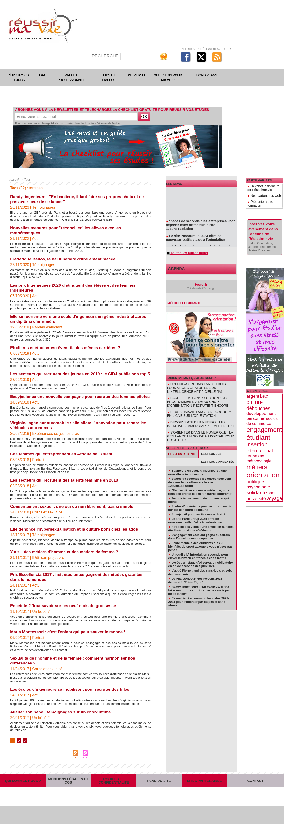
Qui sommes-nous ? (23, 795)
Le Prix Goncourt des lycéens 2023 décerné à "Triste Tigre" (195, 570)
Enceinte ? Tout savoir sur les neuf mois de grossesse (65, 615)
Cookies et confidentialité (114, 794)
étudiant (258, 425)
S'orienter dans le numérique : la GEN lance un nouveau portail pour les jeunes (200, 429)
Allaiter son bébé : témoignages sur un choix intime (62, 722)
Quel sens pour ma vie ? (168, 77)
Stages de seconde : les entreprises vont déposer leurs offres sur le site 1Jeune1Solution (201, 224)
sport (272, 481)
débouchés (258, 396)
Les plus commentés (217, 452)
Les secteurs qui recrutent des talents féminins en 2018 (66, 490)
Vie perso (136, 75)
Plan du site (159, 795)
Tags (27, 179)
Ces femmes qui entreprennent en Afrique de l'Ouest (63, 464)
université (256, 486)
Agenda (174, 270)
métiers (256, 455)
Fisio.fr (201, 286)
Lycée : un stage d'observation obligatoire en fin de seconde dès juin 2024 (200, 554)
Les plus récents (182, 444)
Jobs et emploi (108, 77)
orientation (263, 463)
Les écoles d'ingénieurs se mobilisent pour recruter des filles (72, 699)
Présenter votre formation (264, 196)
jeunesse (255, 444)
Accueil (14, 179)
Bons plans (206, 75)
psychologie (258, 475)
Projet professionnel (71, 77)
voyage (274, 486)
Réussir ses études (18, 77)
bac (264, 384)
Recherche (106, 56)
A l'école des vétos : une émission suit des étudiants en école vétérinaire (198, 245)
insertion (256, 433)
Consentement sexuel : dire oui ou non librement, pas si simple (74, 516)
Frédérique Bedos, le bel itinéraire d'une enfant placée (64, 259)
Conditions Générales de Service (102, 123)
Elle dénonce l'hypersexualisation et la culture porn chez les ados (76, 539)
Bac (42, 75)
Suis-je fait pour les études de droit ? (198, 504)
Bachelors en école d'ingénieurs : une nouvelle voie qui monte (197, 462)
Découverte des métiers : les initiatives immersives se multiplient (200, 420)
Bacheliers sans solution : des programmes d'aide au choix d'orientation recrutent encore (200, 400)
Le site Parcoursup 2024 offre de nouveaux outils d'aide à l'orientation (199, 234)
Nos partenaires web (261, 192)
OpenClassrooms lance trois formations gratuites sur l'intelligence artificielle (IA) (199, 388)
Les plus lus (211, 444)
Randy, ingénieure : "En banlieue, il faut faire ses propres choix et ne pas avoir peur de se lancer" (200, 580)
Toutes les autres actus (185, 254)
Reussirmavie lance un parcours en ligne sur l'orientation (196, 411)
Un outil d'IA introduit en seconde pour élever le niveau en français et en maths (198, 546)
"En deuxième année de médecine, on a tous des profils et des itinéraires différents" (200, 482)
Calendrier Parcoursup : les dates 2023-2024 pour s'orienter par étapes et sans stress (198, 592)
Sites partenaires (204, 795)
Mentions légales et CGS (68, 795)
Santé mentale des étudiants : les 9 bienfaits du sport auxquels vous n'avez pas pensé (200, 536)
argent (252, 384)
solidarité (256, 481)
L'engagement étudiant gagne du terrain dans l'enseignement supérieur (199, 526)
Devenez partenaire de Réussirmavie (263, 186)
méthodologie (258, 449)
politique (255, 469)
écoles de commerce (262, 409)
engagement (264, 418)
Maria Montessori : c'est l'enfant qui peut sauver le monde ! (70, 641)
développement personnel (261, 404)
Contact (255, 795)
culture (254, 390)
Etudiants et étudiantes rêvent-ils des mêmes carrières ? (67, 347)
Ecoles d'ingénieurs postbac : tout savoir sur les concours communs (199, 498)
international (259, 438)
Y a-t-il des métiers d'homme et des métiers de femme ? (66, 561)
